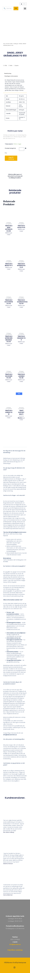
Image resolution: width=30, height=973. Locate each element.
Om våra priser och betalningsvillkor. (14, 739)
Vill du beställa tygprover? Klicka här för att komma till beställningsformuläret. (15, 176)
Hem (4, 43)
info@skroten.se (15, 944)
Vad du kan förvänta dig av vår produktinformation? (12, 683)
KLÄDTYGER (9, 43)
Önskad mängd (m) (10, 148)
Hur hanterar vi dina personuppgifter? (14, 566)
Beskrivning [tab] (7, 73)
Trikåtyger (15, 43)
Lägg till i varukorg (11, 158)
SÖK (16, 8)
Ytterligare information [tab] (11, 76)
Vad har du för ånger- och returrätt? (14, 495)
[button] (25, 8)
